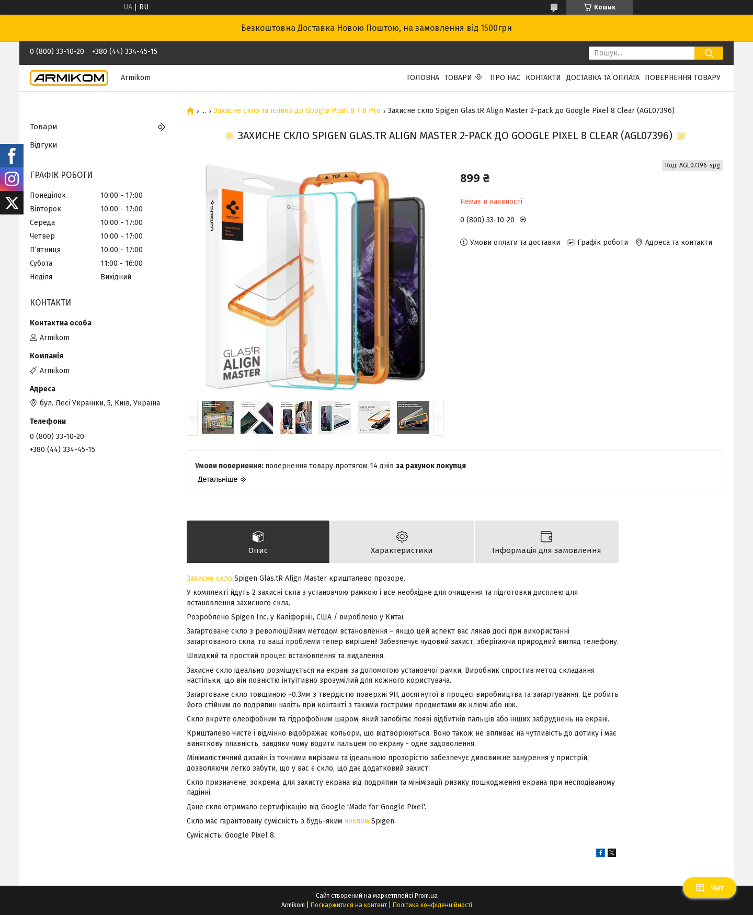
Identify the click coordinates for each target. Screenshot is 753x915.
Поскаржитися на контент (349, 905)
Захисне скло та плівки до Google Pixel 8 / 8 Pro (297, 111)
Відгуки (44, 145)
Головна (423, 77)
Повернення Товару (683, 77)
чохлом (357, 821)
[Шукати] (708, 53)
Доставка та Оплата (603, 77)
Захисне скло (209, 578)
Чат (709, 888)
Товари (458, 77)
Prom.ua (426, 895)
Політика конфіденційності (432, 905)
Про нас (505, 77)
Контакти (543, 77)
